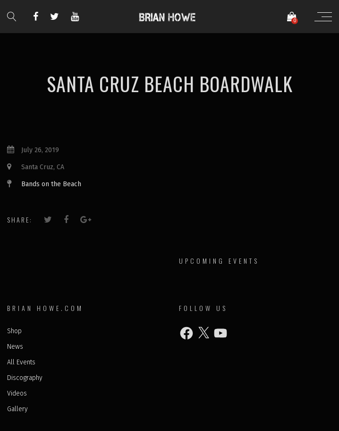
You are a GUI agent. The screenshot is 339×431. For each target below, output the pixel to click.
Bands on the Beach (51, 184)
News (15, 347)
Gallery (17, 409)
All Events (21, 362)
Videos (17, 393)
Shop (14, 331)
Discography (24, 378)
